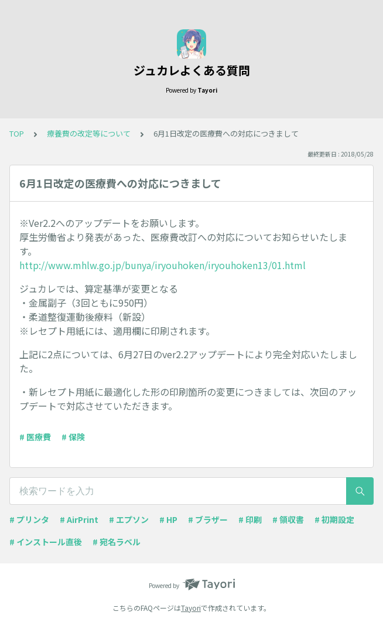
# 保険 (73, 437)
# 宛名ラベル (117, 542)
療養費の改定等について (89, 133)
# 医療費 (35, 437)
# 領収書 (288, 519)
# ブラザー (208, 519)
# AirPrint (79, 519)
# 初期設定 (334, 519)
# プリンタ (29, 519)
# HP (168, 519)
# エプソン (129, 519)
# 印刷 (250, 519)
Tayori (191, 608)
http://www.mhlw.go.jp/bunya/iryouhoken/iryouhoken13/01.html (162, 265)
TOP (16, 133)
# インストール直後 (45, 542)
